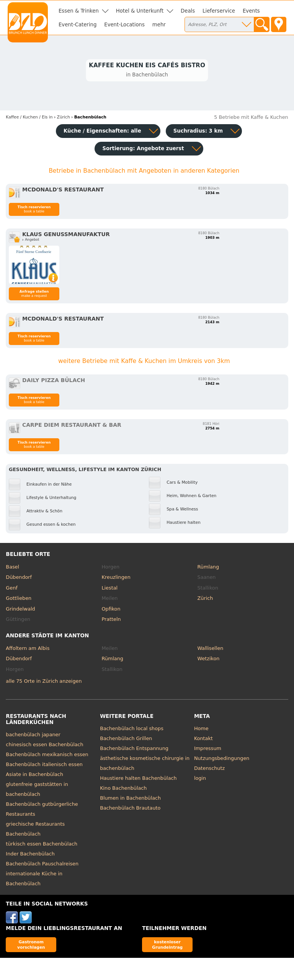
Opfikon (110, 609)
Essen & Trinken (79, 11)
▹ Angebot (30, 241)
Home (201, 729)
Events (251, 11)
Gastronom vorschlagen (31, 945)
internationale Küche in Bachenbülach (34, 880)
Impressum (207, 749)
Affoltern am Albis (27, 649)
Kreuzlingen (115, 578)
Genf (11, 588)
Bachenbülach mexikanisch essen (47, 755)
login (200, 779)
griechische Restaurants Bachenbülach (35, 830)
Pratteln (111, 620)
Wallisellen (211, 649)
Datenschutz (209, 769)
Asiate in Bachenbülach (34, 775)
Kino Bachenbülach (123, 789)
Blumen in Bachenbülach (130, 799)
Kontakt (203, 739)
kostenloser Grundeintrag (167, 945)
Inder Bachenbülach (30, 855)
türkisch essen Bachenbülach (41, 845)
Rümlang (208, 567)
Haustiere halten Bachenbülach (138, 779)
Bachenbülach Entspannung (134, 749)
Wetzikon (209, 660)
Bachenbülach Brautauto (130, 809)
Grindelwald (20, 609)
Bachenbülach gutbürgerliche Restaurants (42, 810)
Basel (12, 567)
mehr (159, 25)
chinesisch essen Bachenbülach (44, 745)
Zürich (205, 599)
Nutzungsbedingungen (222, 759)
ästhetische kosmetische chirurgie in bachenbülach (144, 764)
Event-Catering (77, 25)
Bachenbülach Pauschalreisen (42, 865)
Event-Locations (124, 25)
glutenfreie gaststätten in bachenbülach (37, 790)
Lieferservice (219, 11)
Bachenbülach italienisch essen (44, 765)
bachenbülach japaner (33, 736)
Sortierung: (143, 149)
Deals (188, 11)
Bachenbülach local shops (131, 729)
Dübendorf (19, 578)
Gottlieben (18, 599)
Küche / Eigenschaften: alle (102, 132)
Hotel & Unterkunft (139, 11)
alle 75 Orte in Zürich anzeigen (44, 682)
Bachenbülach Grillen (126, 739)
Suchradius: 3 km (198, 132)
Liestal (109, 588)
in (29, 118)
